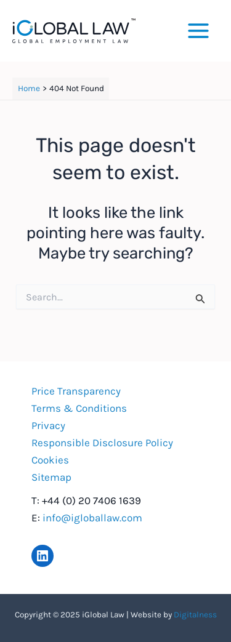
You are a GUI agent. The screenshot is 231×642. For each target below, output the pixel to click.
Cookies (50, 460)
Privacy (48, 425)
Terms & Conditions (79, 408)
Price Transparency (76, 391)
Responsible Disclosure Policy (102, 442)
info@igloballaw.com (92, 518)
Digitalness (195, 614)
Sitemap (51, 477)
